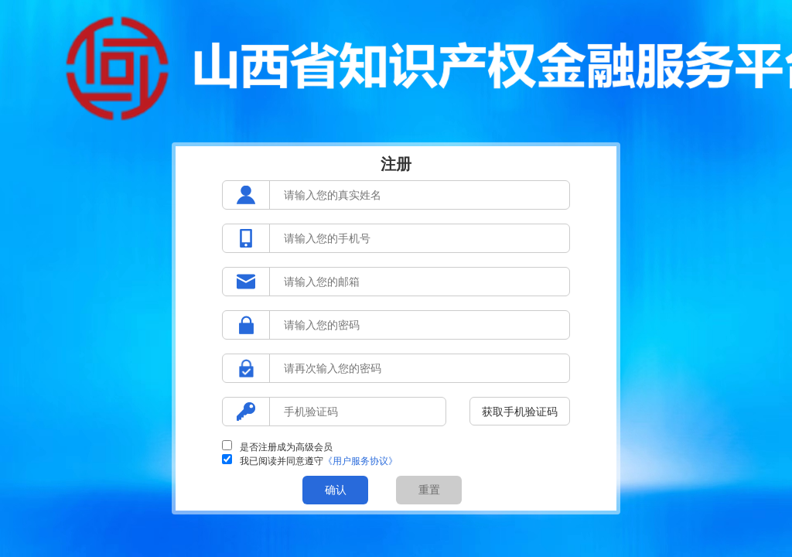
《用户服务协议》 (360, 461)
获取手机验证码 (520, 411)
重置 (429, 490)
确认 (335, 490)
